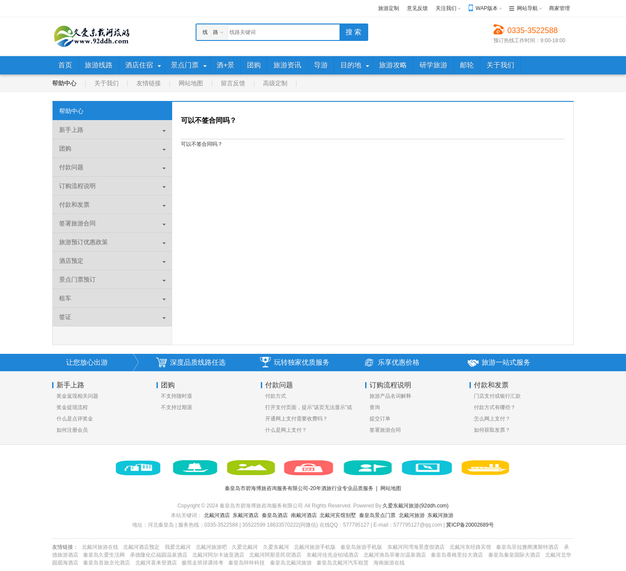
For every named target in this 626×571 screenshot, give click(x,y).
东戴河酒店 (246, 515)
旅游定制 (388, 8)
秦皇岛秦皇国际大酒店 (514, 555)
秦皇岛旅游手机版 (361, 547)
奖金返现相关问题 (77, 396)
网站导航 (527, 8)
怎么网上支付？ (492, 419)
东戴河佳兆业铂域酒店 (332, 555)
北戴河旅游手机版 (315, 547)
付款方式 (275, 396)
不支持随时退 (176, 396)
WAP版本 (487, 8)
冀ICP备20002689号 (469, 525)
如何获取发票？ (492, 430)
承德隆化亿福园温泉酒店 (158, 555)
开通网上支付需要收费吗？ (296, 419)
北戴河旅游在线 (100, 547)
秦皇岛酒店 (275, 515)
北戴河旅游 (412, 515)
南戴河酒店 (304, 515)
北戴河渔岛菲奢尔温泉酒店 (394, 555)
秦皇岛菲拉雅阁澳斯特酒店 (527, 547)
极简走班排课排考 (202, 563)
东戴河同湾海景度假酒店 (416, 547)
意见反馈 (417, 8)
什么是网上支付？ (286, 430)
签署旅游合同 (385, 430)
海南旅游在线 (389, 563)
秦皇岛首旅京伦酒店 (106, 563)
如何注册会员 (72, 430)
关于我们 (106, 83)
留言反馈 (233, 83)
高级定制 (275, 83)
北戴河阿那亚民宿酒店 (275, 555)
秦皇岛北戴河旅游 (291, 563)
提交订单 (380, 419)
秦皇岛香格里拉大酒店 (457, 555)
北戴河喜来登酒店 (156, 563)
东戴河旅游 (440, 515)
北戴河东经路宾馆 (470, 547)
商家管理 (559, 8)
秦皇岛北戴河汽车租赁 (342, 563)
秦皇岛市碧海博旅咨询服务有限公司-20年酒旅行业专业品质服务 (299, 488)
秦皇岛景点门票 (377, 515)
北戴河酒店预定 (141, 547)
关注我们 (446, 8)
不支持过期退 (176, 407)
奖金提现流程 (72, 407)
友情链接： (65, 547)
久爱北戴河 (245, 547)
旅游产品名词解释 (390, 396)
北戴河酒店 (217, 515)
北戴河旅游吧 (211, 547)
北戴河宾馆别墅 (338, 515)
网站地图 (191, 83)
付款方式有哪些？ (495, 407)
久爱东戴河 (276, 547)
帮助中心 (64, 83)
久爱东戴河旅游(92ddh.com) (415, 506)
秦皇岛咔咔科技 (246, 563)
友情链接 (149, 83)
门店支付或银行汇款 (497, 396)
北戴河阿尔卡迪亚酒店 (218, 555)
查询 (375, 407)
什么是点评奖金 (75, 419)
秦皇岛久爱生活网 (104, 555)
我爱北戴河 (178, 547)
